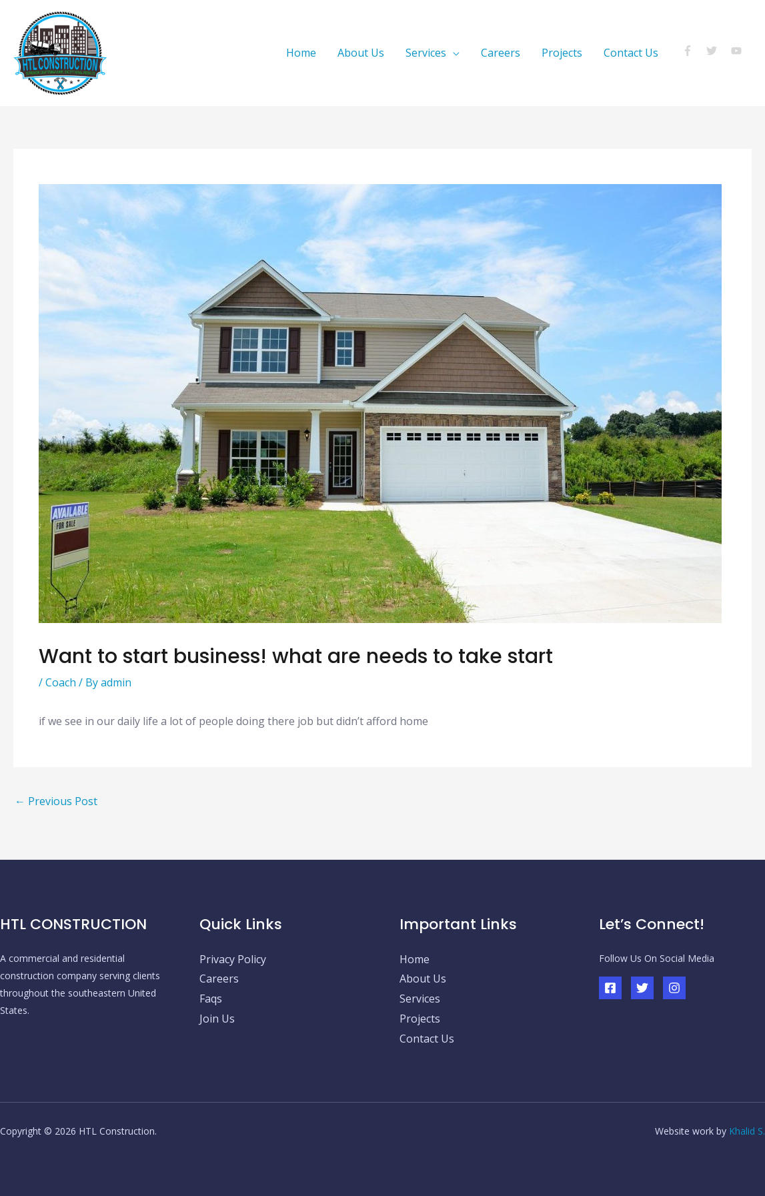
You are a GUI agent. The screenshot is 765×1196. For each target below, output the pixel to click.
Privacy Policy (232, 959)
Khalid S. (747, 1131)
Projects (562, 52)
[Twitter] (642, 988)
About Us (360, 52)
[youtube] (738, 50)
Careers (500, 52)
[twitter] (717, 50)
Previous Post (56, 801)
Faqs (210, 998)
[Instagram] (674, 988)
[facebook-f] (693, 50)
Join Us (217, 1018)
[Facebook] (610, 988)
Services (426, 52)
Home (301, 52)
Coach (60, 682)
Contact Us (631, 52)
